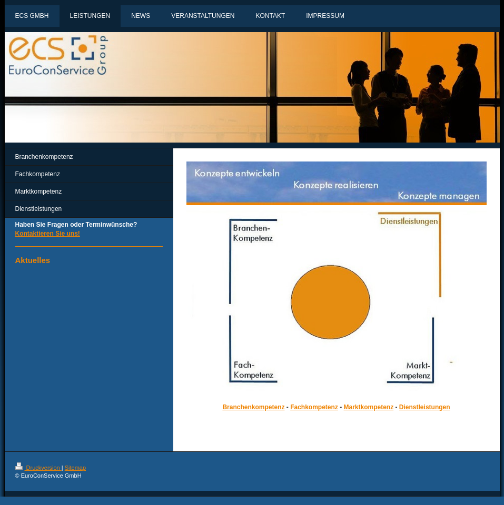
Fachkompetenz (314, 407)
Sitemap (75, 467)
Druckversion (38, 467)
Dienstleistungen (424, 407)
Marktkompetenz (369, 407)
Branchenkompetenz (253, 407)
